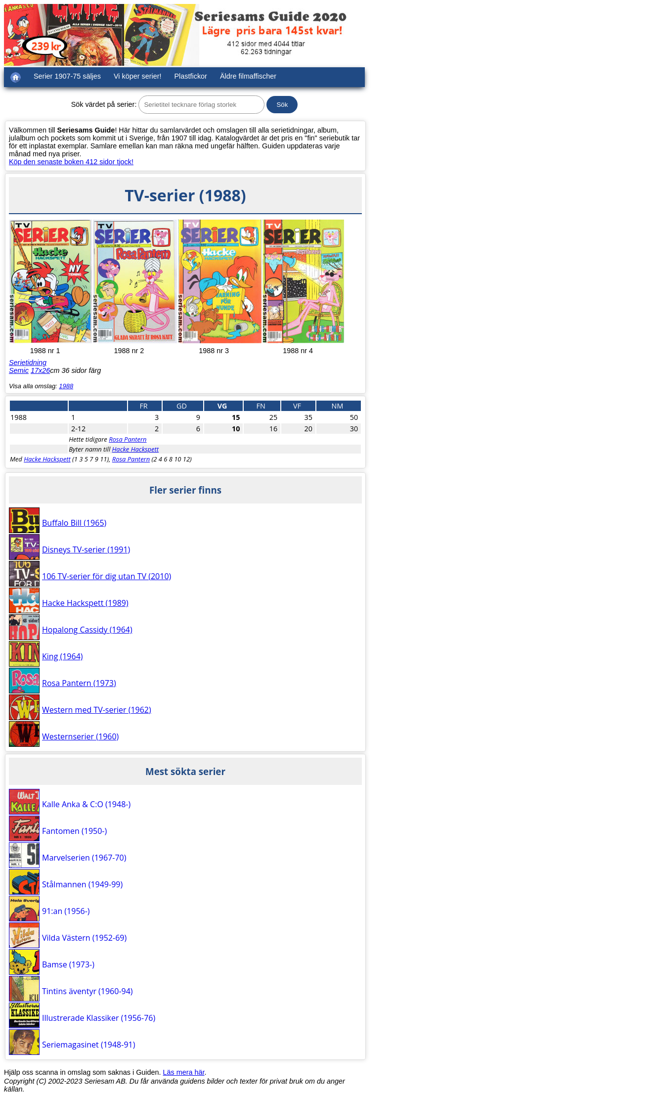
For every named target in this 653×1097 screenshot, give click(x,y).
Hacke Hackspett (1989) (85, 602)
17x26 (40, 370)
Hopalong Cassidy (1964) (87, 629)
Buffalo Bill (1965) (74, 522)
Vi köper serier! (138, 76)
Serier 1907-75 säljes (67, 76)
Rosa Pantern (127, 439)
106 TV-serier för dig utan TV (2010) (106, 576)
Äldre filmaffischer (248, 76)
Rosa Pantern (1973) (79, 683)
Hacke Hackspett (135, 449)
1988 (66, 386)
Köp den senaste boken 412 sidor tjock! (71, 162)
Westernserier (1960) (80, 736)
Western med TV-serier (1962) (96, 709)
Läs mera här (184, 1072)
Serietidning (27, 362)
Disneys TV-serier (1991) (86, 549)
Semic (19, 370)
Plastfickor (190, 76)
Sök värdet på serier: (104, 104)
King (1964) (62, 656)
